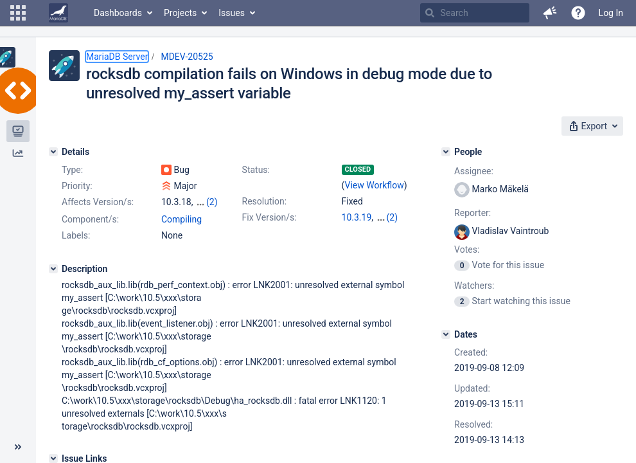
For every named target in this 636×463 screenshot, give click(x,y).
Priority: (77, 186)
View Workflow (374, 185)
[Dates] (445, 334)
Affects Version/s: (98, 202)
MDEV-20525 (187, 56)
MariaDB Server (117, 56)
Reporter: (472, 213)
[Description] (53, 268)
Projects (180, 13)
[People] (445, 151)
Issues (231, 13)
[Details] (53, 151)
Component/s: (90, 219)
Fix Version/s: (269, 217)
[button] (18, 13)
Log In (611, 13)
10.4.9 (388, 217)
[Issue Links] (53, 458)
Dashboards (118, 13)
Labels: (76, 235)
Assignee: (473, 171)
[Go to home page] (58, 13)
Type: (72, 170)
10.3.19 (357, 217)
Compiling (181, 219)
